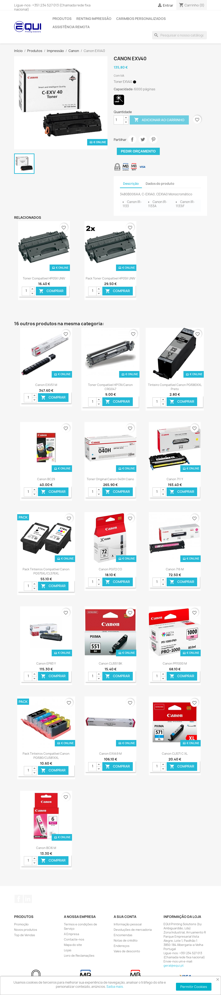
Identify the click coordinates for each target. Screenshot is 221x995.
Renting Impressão (93, 18)
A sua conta (125, 916)
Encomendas (123, 935)
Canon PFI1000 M (175, 663)
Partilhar (132, 139)
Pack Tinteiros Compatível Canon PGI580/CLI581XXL (46, 756)
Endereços (121, 946)
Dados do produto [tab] (160, 183)
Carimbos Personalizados (141, 18)
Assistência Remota (71, 27)
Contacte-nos (74, 939)
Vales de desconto (127, 951)
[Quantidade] (119, 120)
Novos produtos (25, 930)
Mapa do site (73, 945)
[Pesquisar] (179, 35)
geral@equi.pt (174, 965)
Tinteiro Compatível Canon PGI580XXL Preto (175, 387)
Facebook (19, 899)
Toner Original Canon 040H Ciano (110, 479)
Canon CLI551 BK (110, 663)
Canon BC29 (46, 479)
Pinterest (153, 139)
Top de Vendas (24, 935)
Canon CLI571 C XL (175, 754)
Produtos (62, 18)
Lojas (67, 950)
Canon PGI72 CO (110, 569)
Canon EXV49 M (110, 754)
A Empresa (71, 934)
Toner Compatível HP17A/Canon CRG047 (110, 387)
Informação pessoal (128, 924)
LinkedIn (28, 899)
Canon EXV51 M (46, 385)
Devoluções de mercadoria (133, 930)
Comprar (51, 291)
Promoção (21, 924)
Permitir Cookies (193, 986)
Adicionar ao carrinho (159, 120)
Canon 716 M (175, 569)
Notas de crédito (126, 940)
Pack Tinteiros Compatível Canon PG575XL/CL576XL (46, 571)
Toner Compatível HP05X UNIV (44, 278)
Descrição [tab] (131, 183)
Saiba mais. (115, 986)
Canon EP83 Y (46, 663)
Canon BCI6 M (46, 848)
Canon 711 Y (175, 479)
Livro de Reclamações (79, 956)
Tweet (143, 139)
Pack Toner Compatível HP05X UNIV (110, 278)
